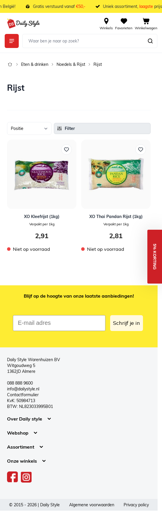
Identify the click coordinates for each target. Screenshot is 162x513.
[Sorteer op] (29, 128)
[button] (154, 257)
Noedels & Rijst (71, 64)
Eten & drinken (34, 64)
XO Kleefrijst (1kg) (41, 216)
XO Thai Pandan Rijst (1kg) (116, 216)
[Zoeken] (150, 41)
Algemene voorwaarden (91, 504)
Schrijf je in (126, 323)
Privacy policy (136, 504)
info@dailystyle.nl (23, 389)
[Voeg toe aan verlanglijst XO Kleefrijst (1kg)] (66, 149)
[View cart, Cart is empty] (146, 23)
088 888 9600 (20, 383)
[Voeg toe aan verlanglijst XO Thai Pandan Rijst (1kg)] (140, 149)
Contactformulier (23, 394)
